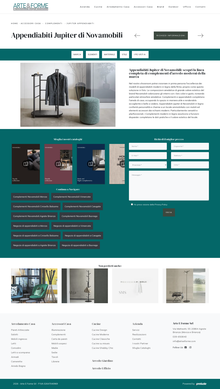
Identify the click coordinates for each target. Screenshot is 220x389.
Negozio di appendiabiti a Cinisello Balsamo (36, 235)
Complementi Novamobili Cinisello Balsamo (35, 206)
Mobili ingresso (19, 339)
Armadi (15, 357)
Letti (13, 343)
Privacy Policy (161, 204)
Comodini (16, 348)
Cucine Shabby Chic (102, 348)
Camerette (16, 361)
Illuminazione (58, 330)
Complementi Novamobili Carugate (83, 206)
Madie (54, 348)
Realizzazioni (139, 334)
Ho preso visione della (150, 204)
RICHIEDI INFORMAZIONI (171, 35)
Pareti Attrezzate (20, 330)
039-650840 (180, 336)
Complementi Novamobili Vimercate (72, 196)
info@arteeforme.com (184, 341)
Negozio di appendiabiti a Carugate (83, 235)
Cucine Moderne (100, 334)
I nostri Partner (140, 343)
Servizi (135, 330)
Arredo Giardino (102, 361)
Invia (169, 212)
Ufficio (187, 7)
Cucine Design (99, 330)
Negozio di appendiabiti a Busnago (80, 245)
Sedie (54, 352)
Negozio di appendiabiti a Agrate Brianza (34, 245)
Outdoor (174, 7)
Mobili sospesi (59, 343)
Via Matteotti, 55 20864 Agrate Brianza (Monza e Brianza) (189, 330)
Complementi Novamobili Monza (30, 196)
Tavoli (54, 357)
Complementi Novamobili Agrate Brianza (34, 216)
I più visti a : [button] (140, 54)
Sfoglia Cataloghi (141, 348)
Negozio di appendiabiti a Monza (30, 225)
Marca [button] (77, 54)
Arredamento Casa (118, 7)
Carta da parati (59, 339)
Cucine (98, 7)
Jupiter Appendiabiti (80, 23)
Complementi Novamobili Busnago (80, 216)
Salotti (14, 334)
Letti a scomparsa (20, 352)
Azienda (85, 7)
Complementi (53, 23)
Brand (160, 7)
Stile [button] (124, 54)
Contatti (200, 7)
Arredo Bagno (18, 366)
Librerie (55, 361)
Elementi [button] (92, 54)
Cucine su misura (100, 343)
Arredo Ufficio (101, 368)
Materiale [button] (109, 54)
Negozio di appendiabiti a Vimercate (72, 225)
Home (14, 23)
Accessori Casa (143, 7)
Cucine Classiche (101, 339)
